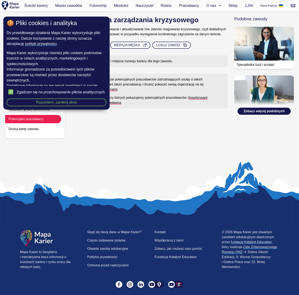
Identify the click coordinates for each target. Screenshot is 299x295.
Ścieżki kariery (36, 6)
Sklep (233, 6)
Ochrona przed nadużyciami (108, 265)
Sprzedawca (112, 102)
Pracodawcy (189, 6)
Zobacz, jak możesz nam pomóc (178, 248)
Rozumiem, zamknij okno (56, 102)
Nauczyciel (144, 6)
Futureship (98, 6)
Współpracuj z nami (169, 240)
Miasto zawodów (68, 6)
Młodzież (121, 6)
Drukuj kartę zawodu (24, 129)
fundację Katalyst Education (251, 242)
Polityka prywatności (102, 257)
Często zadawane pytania (106, 240)
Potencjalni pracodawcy (26, 119)
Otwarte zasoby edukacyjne (107, 248)
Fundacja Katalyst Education (175, 257)
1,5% (249, 6)
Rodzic (166, 6)
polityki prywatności (41, 44)
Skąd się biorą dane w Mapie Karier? (114, 232)
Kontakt (160, 232)
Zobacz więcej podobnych (264, 111)
